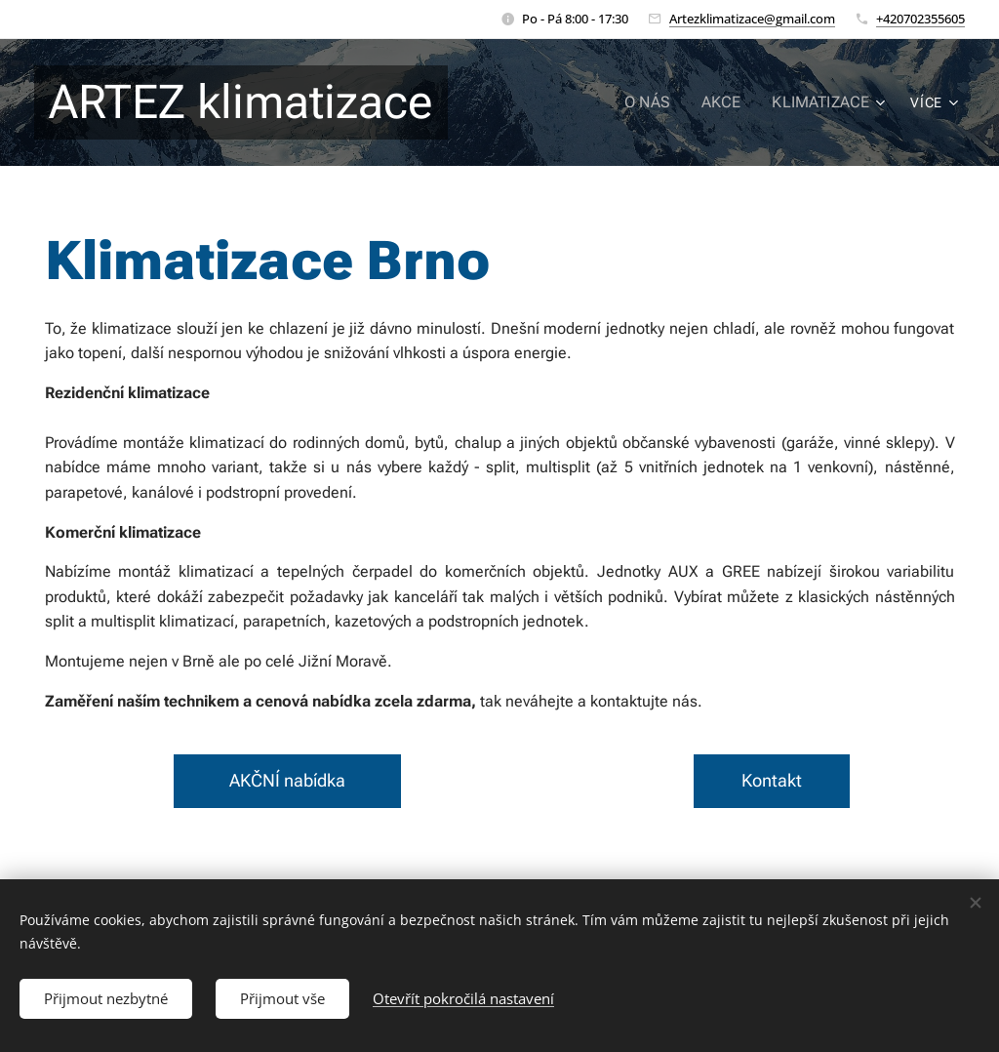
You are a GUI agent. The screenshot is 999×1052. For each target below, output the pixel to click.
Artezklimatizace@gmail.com (752, 18)
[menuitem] (662, 102)
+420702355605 (920, 18)
